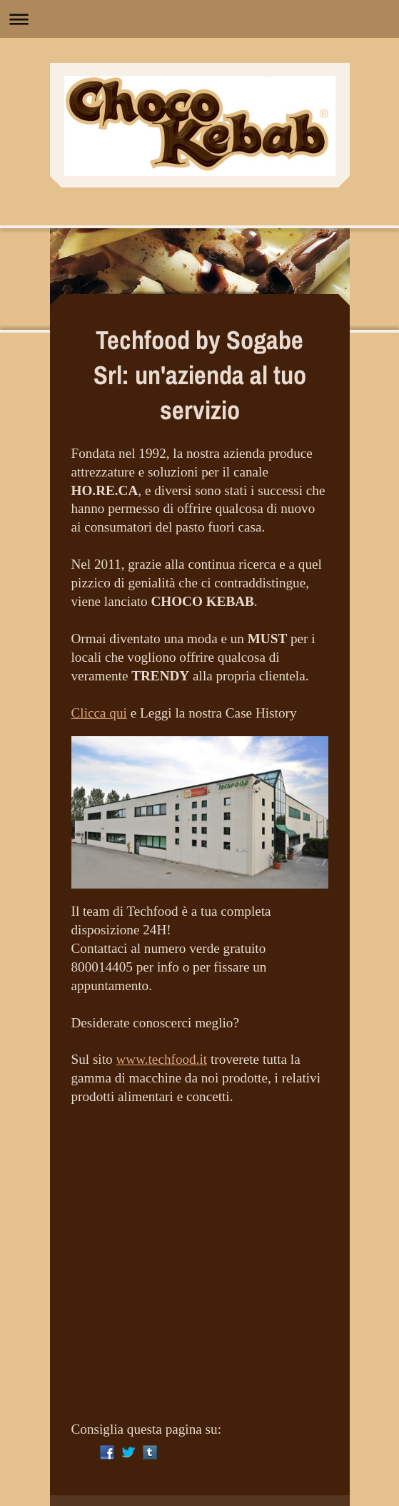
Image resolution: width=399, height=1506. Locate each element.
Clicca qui (99, 712)
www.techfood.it (161, 1059)
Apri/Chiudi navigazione (199, 19)
